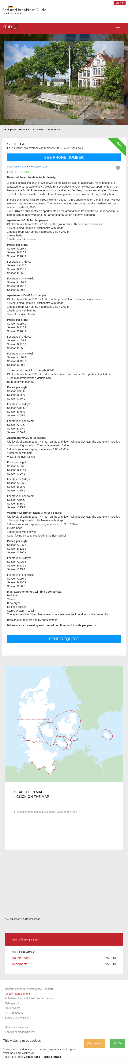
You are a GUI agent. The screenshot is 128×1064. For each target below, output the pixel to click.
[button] (10, 80)
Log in (119, 3)
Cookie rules (32, 1056)
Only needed (94, 1043)
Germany (24, 129)
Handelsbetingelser (16, 1027)
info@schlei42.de (17, 166)
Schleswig (38, 129)
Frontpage (10, 129)
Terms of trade (51, 1056)
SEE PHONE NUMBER (64, 157)
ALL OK (117, 1043)
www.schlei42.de (38, 166)
